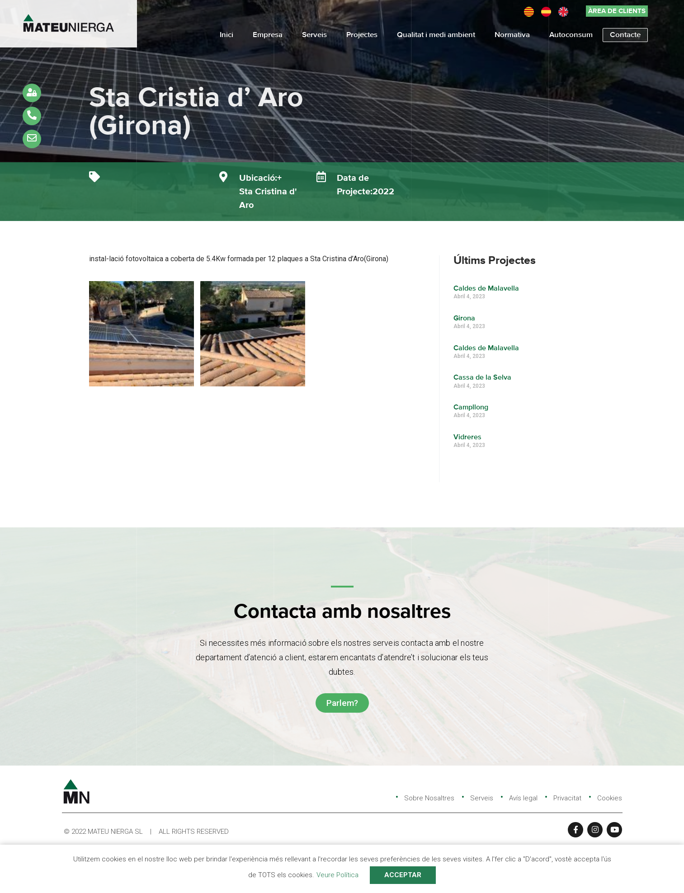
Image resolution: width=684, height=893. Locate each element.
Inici (226, 35)
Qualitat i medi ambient (436, 35)
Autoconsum (571, 35)
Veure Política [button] (337, 875)
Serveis (314, 35)
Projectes (361, 35)
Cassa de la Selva (483, 377)
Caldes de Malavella (486, 288)
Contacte (625, 35)
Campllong (471, 407)
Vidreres (468, 437)
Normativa (512, 35)
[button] (617, 11)
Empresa (268, 35)
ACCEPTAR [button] (402, 875)
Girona (465, 318)
